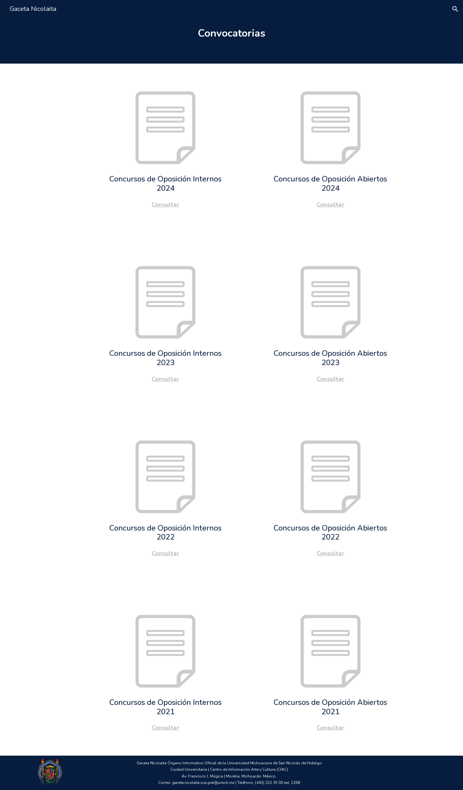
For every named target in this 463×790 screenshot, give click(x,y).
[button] (455, 9)
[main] (231, 32)
